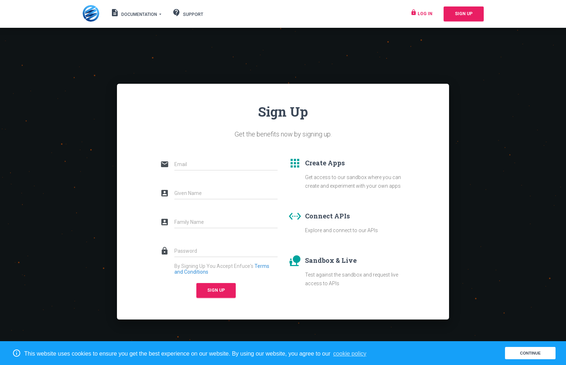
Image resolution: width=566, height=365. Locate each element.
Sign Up (464, 13)
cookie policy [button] (349, 354)
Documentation (134, 12)
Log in (421, 14)
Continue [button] (530, 353)
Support (188, 13)
